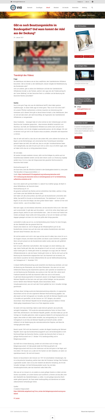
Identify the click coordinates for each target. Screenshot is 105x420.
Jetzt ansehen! (80, 89)
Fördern (79, 2)
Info (87, 2)
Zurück (17, 398)
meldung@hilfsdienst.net (84, 109)
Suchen (92, 8)
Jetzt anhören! (89, 56)
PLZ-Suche (79, 137)
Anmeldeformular (81, 113)
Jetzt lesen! (79, 56)
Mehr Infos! (79, 175)
